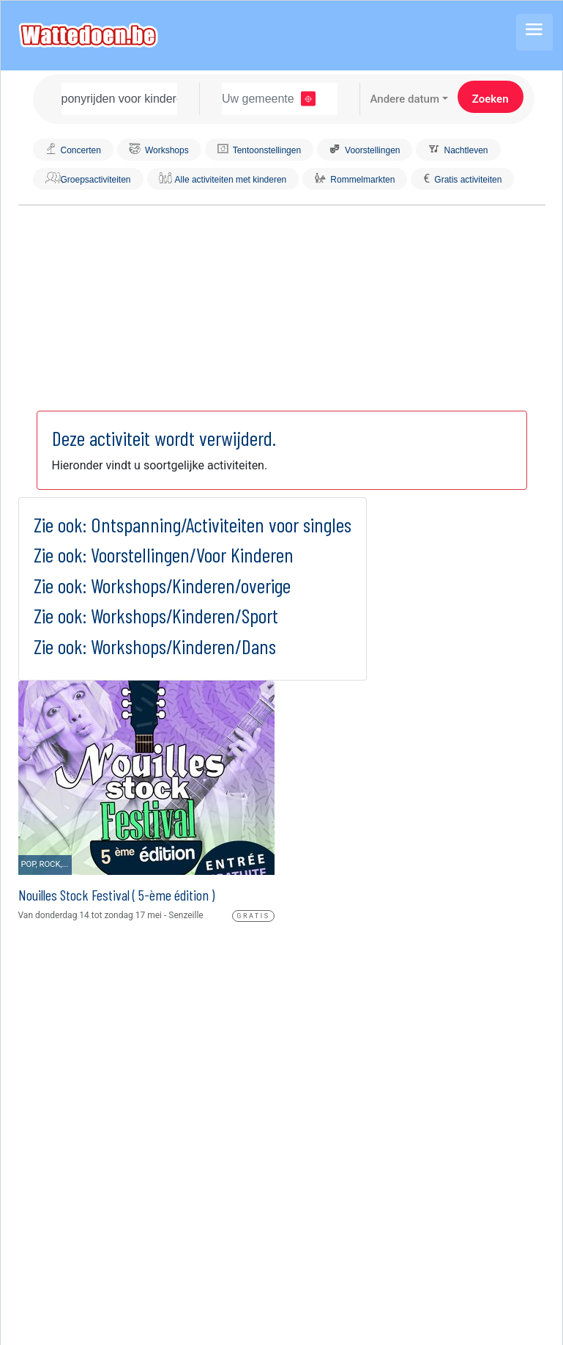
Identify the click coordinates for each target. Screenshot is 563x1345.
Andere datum (404, 99)
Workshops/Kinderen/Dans (183, 646)
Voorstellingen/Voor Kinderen (192, 554)
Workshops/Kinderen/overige (191, 585)
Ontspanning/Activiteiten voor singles (221, 524)
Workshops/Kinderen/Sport (184, 615)
